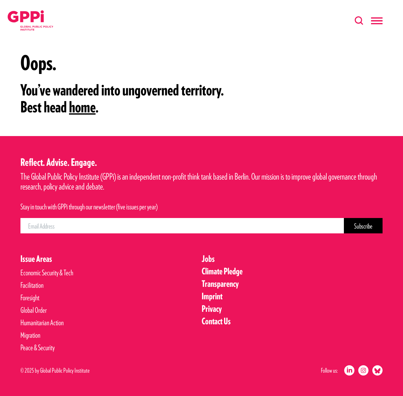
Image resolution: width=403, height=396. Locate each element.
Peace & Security (37, 347)
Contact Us (216, 321)
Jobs (208, 258)
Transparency (220, 283)
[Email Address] (182, 225)
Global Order (33, 310)
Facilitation (31, 285)
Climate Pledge (222, 271)
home (82, 107)
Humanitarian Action (42, 322)
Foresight (29, 297)
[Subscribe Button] (363, 225)
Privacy (212, 308)
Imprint (212, 296)
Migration (30, 335)
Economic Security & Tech (46, 272)
